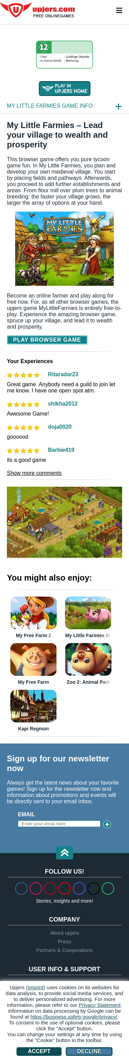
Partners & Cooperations (64, 950)
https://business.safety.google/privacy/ (73, 1017)
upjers (38, 10)
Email (26, 814)
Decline (89, 1051)
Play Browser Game (47, 340)
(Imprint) (35, 987)
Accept (39, 1051)
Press (64, 941)
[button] (64, 853)
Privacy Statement (100, 1005)
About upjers (64, 933)
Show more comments (34, 473)
